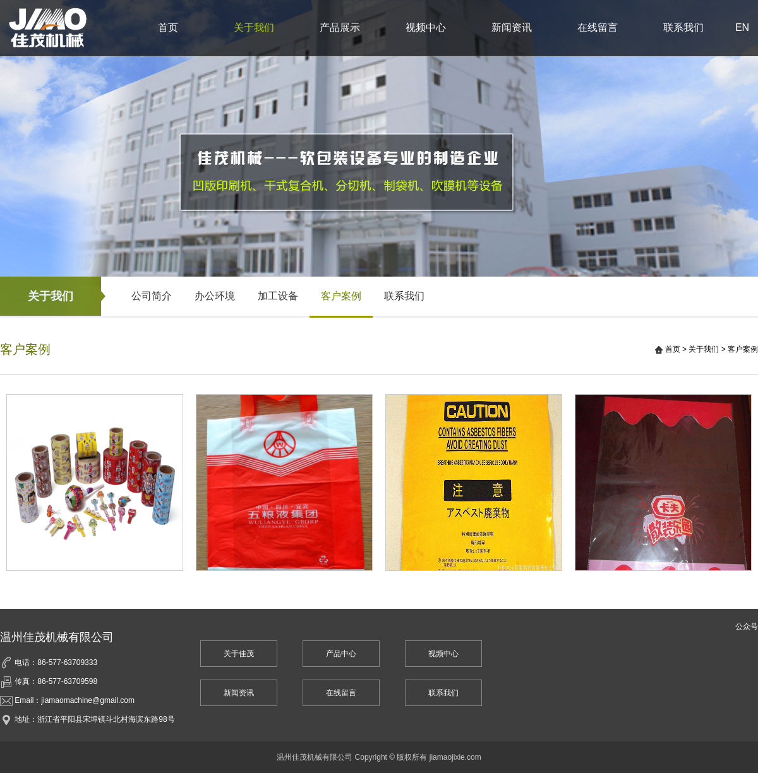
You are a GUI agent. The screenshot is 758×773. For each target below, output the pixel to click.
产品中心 (341, 653)
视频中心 (426, 27)
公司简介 (151, 296)
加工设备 (278, 296)
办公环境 (215, 296)
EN (742, 27)
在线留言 (597, 27)
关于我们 (254, 27)
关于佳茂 (239, 653)
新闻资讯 (511, 27)
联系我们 (683, 27)
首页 (168, 27)
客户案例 (341, 296)
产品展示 (340, 27)
